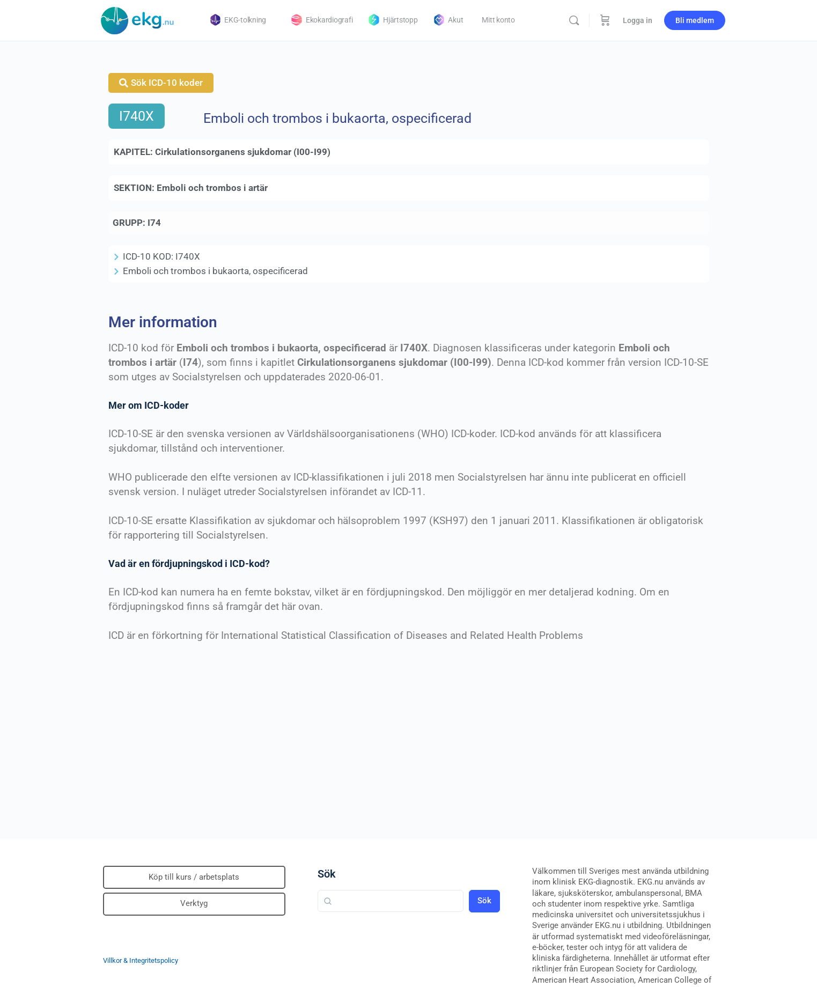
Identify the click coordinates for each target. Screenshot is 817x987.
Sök (327, 873)
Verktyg (194, 903)
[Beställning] (605, 20)
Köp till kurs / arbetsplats (194, 877)
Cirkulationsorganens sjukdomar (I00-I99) (242, 151)
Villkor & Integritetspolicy (140, 960)
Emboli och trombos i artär (212, 187)
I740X (136, 116)
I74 (154, 222)
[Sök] (574, 20)
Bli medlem (694, 20)
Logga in (637, 20)
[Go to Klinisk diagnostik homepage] (137, 19)
